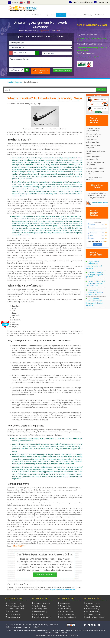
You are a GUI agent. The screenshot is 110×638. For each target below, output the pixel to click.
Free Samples (72, 15)
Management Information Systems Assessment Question (94, 292)
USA (30, 3)
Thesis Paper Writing (92, 614)
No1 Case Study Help (13, 625)
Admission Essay (39, 606)
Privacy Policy (43, 625)
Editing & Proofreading (67, 617)
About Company (86, 15)
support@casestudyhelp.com (81, 2)
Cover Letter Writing (66, 614)
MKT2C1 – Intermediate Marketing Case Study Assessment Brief (95, 283)
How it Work (27, 625)
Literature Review (13, 614)
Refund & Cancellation (14, 627)
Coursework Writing (92, 611)
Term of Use (53, 625)
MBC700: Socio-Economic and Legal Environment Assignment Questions (94, 302)
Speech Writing (64, 609)
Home (27, 15)
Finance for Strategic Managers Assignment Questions (95, 274)
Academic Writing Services (94, 617)
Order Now (61, 15)
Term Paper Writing (92, 606)
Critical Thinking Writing (41, 617)
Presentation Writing (66, 611)
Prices (35, 625)
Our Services (37, 15)
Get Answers (99, 15)
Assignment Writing (92, 603)
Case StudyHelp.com (14, 82)
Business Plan (12, 611)
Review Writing (38, 614)
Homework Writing (91, 609)
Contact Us (36, 627)
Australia (13, 3)
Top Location (50, 15)
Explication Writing (39, 611)
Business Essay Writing (15, 609)
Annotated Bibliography (41, 603)
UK (23, 3)
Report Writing (64, 603)
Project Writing (64, 606)
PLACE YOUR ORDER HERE (44, 574)
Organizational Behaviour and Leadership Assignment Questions (94, 265)
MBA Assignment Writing (15, 606)
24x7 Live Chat (101, 2)
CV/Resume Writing (13, 617)
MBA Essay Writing (14, 603)
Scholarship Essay (39, 609)
